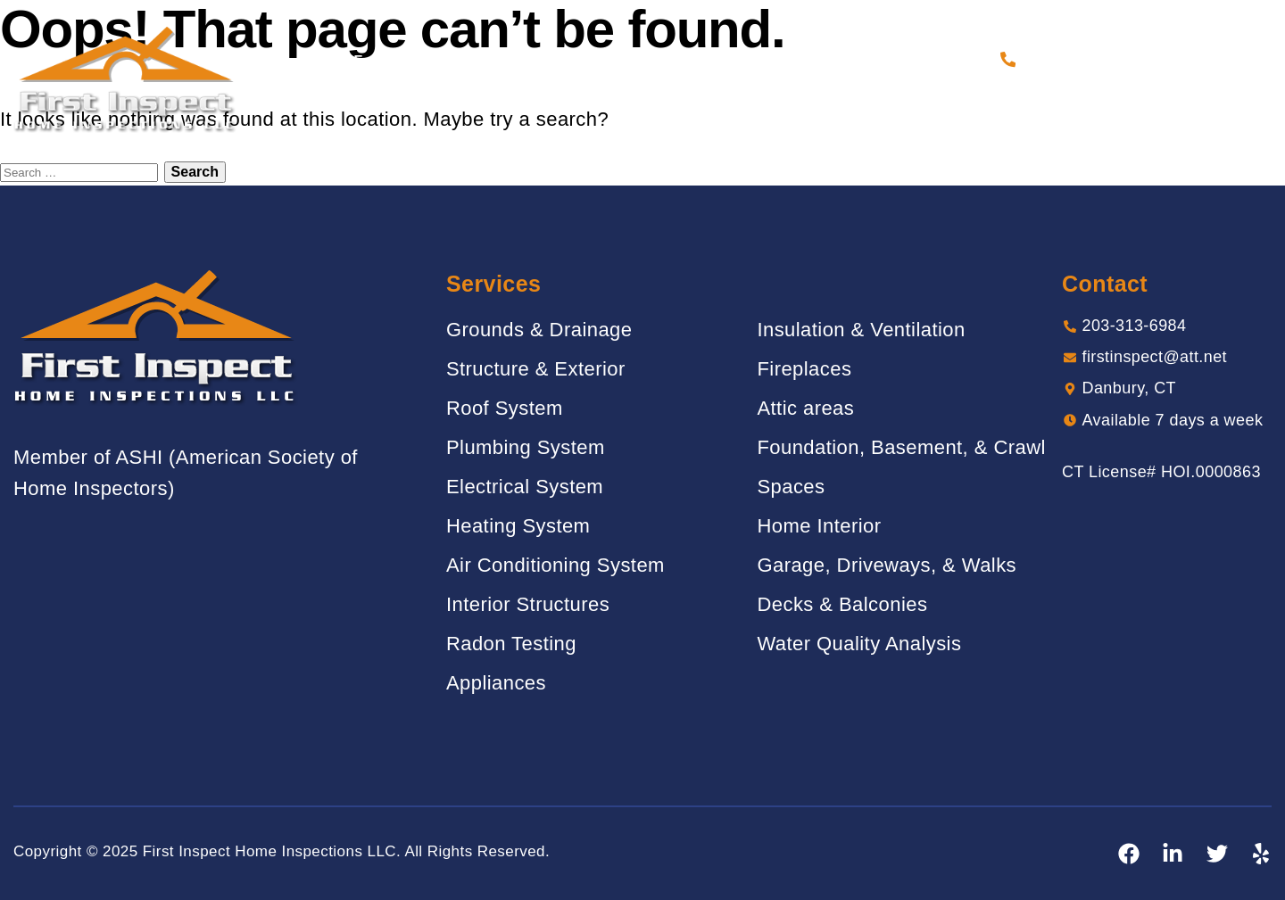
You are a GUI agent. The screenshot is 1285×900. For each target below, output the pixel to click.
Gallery (607, 59)
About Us (422, 59)
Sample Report (809, 59)
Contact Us (936, 59)
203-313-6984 (1074, 59)
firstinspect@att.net (1154, 357)
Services (516, 59)
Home (342, 59)
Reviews (694, 59)
